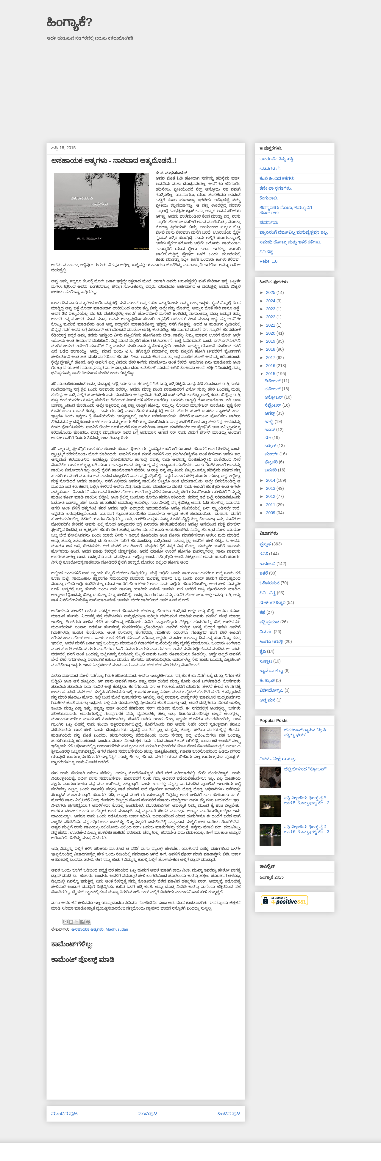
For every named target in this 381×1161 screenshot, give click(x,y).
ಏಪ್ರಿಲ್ (271, 445)
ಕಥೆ (262, 612)
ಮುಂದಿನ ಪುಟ (64, 1113)
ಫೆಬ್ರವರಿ (272, 462)
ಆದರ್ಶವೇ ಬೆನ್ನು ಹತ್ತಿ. (277, 158)
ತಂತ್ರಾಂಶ (267, 680)
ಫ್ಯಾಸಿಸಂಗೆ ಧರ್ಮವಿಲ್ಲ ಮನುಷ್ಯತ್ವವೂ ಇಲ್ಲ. (294, 232)
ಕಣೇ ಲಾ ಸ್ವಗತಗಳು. (276, 188)
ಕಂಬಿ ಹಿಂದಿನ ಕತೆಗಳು (277, 178)
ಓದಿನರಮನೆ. (270, 168)
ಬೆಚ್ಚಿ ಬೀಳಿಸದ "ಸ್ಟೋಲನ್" (305, 769)
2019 (271, 341)
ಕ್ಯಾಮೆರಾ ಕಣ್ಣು (271, 670)
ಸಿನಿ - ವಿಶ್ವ (268, 592)
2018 (271, 349)
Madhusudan (117, 929)
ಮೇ (268, 437)
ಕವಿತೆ (264, 553)
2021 (271, 325)
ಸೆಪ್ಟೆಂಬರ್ (273, 405)
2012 (271, 496)
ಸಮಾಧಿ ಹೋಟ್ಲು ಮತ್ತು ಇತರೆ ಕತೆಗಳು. (290, 242)
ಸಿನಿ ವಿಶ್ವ (266, 251)
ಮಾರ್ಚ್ (272, 454)
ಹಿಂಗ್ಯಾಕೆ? (69, 22)
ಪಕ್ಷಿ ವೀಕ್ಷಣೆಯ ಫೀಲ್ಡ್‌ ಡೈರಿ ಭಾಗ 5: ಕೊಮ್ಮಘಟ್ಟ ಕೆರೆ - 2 (307, 800)
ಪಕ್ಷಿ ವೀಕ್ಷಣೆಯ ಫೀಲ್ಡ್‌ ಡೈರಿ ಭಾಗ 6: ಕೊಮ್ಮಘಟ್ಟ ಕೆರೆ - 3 (307, 829)
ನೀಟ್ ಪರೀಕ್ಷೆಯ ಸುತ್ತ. (278, 758)
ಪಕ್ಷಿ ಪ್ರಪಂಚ (269, 621)
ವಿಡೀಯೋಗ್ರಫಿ (271, 690)
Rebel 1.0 (268, 261)
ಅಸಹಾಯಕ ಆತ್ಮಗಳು (87, 929)
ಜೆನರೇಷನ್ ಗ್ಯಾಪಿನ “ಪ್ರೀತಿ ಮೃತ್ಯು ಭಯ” (305, 732)
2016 (271, 365)
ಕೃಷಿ (263, 651)
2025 (271, 292)
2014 (271, 480)
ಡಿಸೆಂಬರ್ (273, 380)
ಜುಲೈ (270, 421)
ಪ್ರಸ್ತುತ (265, 544)
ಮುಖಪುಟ (147, 1113)
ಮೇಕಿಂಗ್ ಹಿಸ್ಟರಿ (272, 602)
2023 (271, 308)
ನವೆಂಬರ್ (273, 388)
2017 (271, 357)
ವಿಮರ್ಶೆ (266, 631)
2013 (271, 488)
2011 (271, 504)
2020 (271, 333)
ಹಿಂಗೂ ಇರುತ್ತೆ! (271, 641)
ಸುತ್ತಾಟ (266, 661)
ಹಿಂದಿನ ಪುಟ (229, 1113)
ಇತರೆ (264, 573)
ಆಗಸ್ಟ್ (271, 413)
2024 (271, 300)
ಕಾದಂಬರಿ (267, 563)
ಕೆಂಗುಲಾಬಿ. (269, 198)
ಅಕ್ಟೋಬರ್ (274, 397)
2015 (271, 373)
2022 (271, 316)
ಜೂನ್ (270, 429)
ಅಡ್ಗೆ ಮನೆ (267, 700)
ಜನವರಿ (271, 470)
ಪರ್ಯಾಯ (269, 222)
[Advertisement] (190, 89)
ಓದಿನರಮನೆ (269, 582)
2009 (271, 512)
